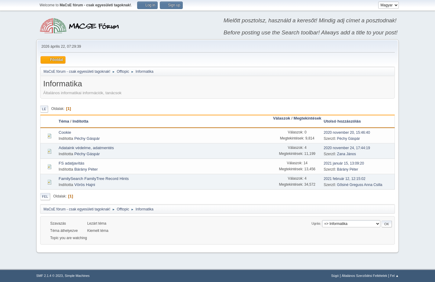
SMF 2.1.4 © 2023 (49, 275)
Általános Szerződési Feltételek (364, 275)
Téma (64, 121)
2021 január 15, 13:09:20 (344, 163)
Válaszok (281, 118)
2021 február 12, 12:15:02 (345, 179)
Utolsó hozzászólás (342, 121)
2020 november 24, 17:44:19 (347, 148)
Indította (80, 121)
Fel (45, 196)
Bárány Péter (86, 169)
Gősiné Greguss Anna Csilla (359, 185)
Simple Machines (77, 275)
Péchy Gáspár (87, 138)
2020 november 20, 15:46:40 (347, 132)
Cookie (65, 132)
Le (44, 109)
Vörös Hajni (84, 184)
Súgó (335, 275)
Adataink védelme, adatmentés (86, 148)
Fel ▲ (394, 275)
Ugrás (315, 224)
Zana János (346, 154)
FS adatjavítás (71, 163)
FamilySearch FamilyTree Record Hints (94, 178)
